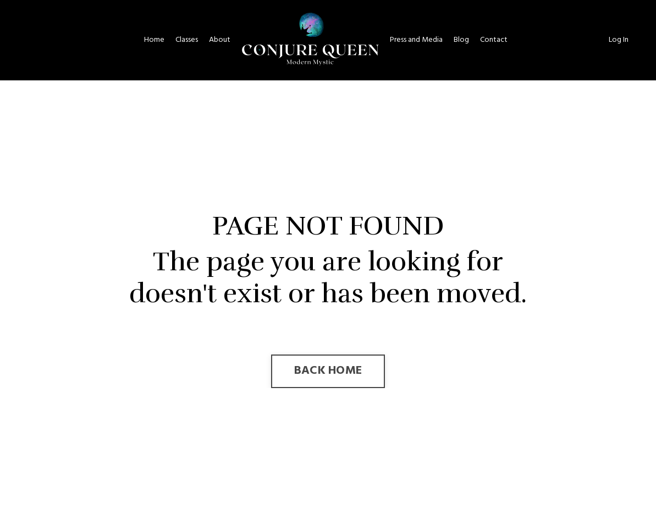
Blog (461, 40)
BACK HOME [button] (328, 370)
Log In (619, 40)
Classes (186, 40)
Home (154, 40)
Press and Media (416, 40)
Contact (494, 40)
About (219, 40)
